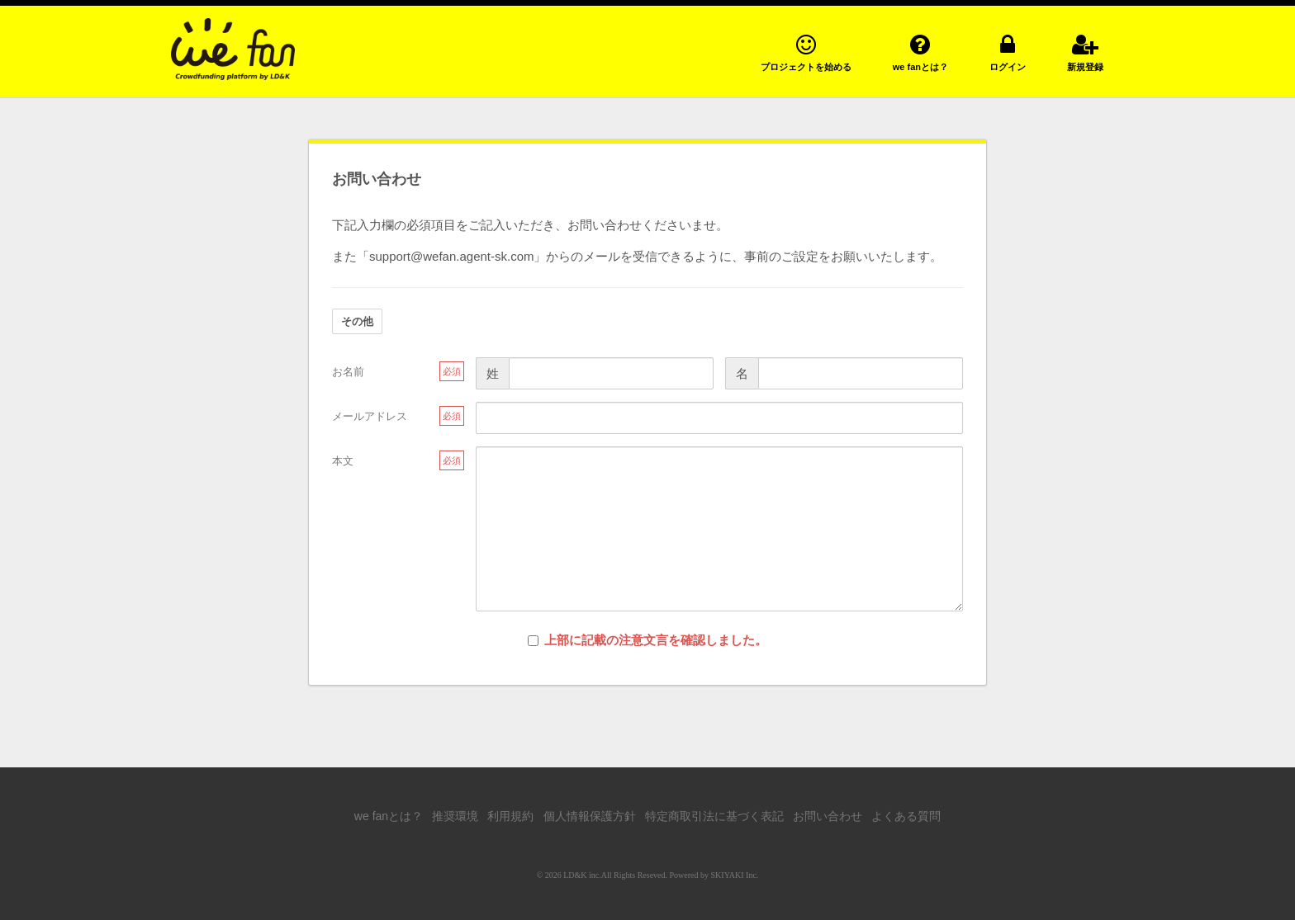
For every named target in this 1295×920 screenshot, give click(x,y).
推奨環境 (455, 816)
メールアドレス (369, 416)
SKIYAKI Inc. (735, 875)
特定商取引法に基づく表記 (714, 816)
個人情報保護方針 (589, 816)
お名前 (348, 372)
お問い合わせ (827, 816)
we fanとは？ (388, 816)
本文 (342, 461)
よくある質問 (906, 816)
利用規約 (510, 816)
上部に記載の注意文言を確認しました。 (647, 640)
